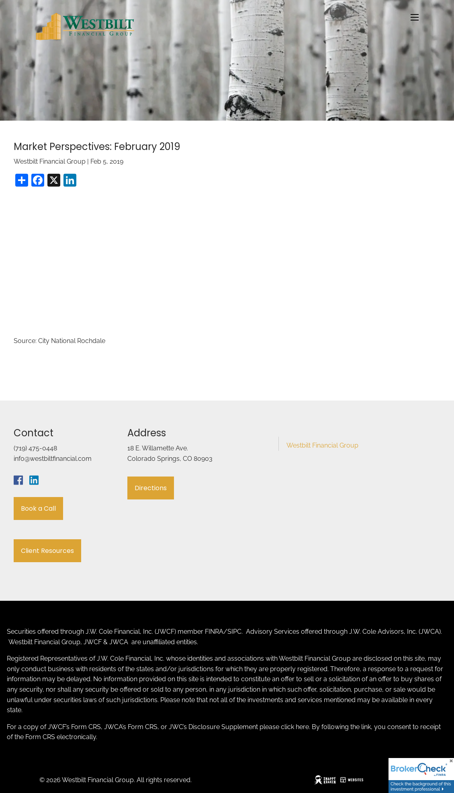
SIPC (234, 631)
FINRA (214, 631)
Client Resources (47, 550)
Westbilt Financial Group (322, 445)
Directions (151, 488)
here (302, 727)
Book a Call (38, 508)
